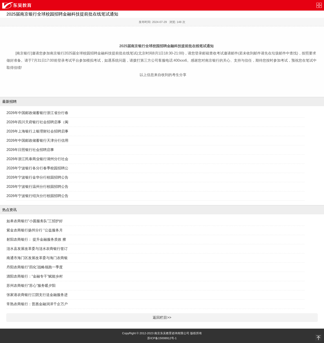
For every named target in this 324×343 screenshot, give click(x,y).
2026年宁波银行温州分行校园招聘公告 (38, 186)
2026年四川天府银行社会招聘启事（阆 (38, 122)
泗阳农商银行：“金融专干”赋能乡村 (35, 276)
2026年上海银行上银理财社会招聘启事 (38, 131)
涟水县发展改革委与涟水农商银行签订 (37, 249)
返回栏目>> (162, 317)
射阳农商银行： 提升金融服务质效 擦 (36, 239)
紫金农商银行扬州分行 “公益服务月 (35, 230)
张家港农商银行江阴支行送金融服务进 (37, 295)
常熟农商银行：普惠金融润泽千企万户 (37, 304)
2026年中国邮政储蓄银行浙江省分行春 (38, 113)
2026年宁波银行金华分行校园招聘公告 (38, 177)
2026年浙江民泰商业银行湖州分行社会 (38, 159)
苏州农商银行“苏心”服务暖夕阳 (31, 285)
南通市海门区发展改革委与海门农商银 (37, 258)
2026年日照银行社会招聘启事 (30, 150)
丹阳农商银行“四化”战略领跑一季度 (35, 267)
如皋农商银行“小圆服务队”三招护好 (35, 221)
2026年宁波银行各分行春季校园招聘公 (38, 168)
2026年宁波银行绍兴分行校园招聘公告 (38, 196)
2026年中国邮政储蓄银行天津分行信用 (38, 140)
